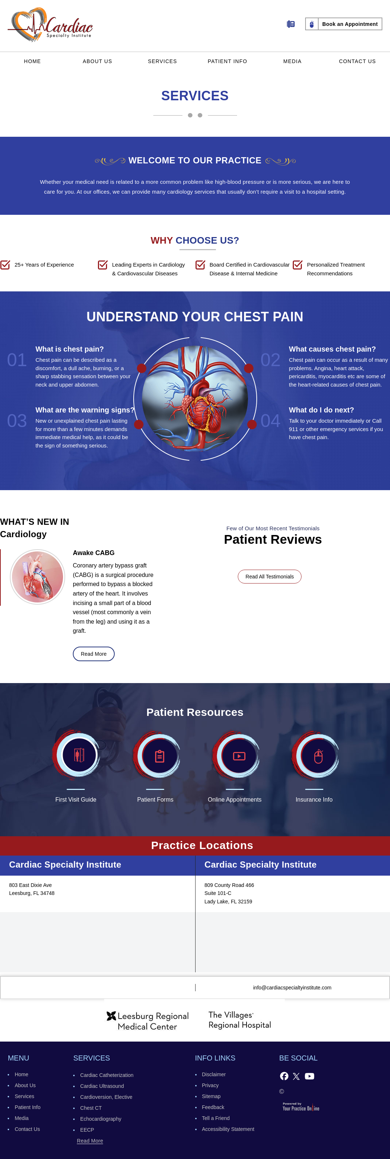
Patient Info (227, 61)
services (91, 1058)
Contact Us (357, 61)
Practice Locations (202, 845)
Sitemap (211, 1096)
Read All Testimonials (269, 577)
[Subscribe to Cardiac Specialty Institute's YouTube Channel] (309, 1076)
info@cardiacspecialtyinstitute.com (292, 988)
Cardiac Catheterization (106, 1075)
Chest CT (91, 1108)
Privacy (210, 1085)
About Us (97, 61)
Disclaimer (214, 1074)
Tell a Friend (216, 1118)
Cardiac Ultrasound (102, 1086)
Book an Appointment (350, 24)
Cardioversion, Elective (106, 1097)
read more (94, 654)
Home (32, 61)
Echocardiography (100, 1119)
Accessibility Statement (228, 1129)
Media (292, 61)
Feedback (213, 1107)
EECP (87, 1130)
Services (162, 61)
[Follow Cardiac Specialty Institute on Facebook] (284, 1076)
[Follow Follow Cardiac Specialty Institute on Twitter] (296, 1076)
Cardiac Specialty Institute (65, 864)
